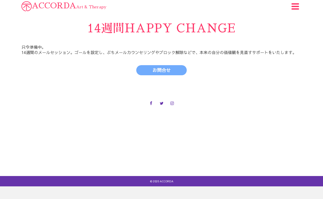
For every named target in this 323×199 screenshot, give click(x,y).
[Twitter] (161, 103)
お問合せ (161, 149)
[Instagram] (172, 103)
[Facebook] (151, 103)
